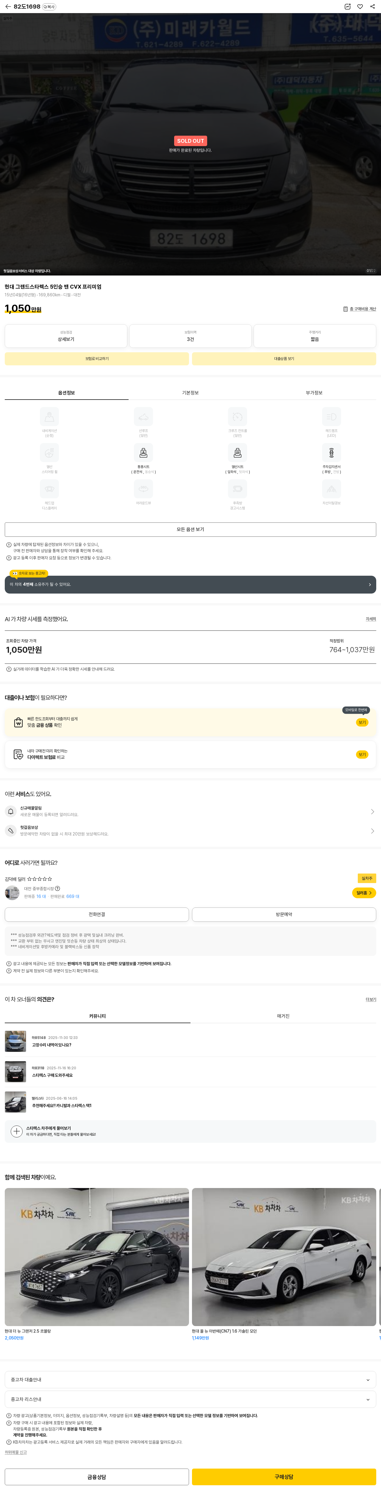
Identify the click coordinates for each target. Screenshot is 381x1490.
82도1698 (35, 6)
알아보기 (190, 722)
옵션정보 (66, 393)
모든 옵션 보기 (190, 529)
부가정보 (314, 393)
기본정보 (190, 393)
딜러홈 (362, 892)
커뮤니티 (97, 1016)
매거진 (283, 1016)
